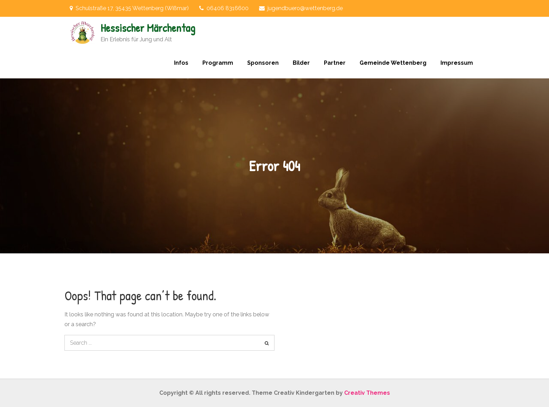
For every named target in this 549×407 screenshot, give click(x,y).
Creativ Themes (367, 393)
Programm (217, 62)
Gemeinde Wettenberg (393, 62)
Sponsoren (263, 62)
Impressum (456, 62)
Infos (181, 62)
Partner (335, 62)
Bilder (301, 62)
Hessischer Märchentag (147, 27)
